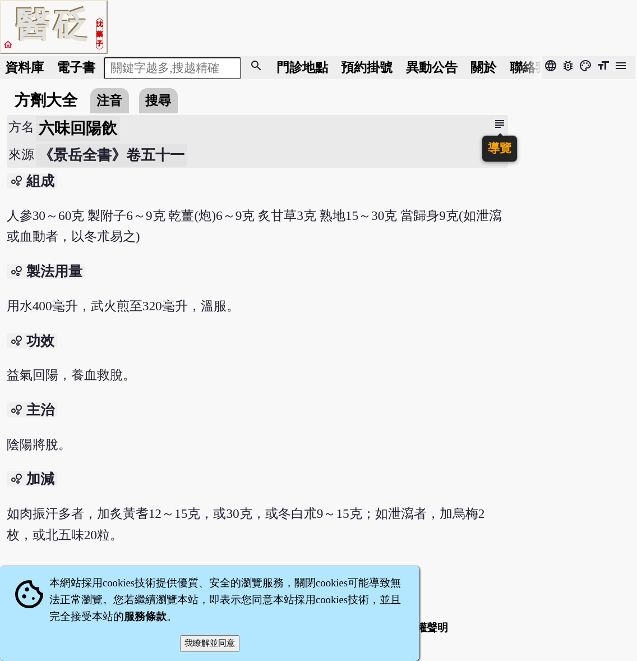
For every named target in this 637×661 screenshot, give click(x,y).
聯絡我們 (535, 67)
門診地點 (302, 67)
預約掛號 (367, 67)
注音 (109, 100)
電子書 (76, 67)
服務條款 (145, 616)
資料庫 (24, 67)
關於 (483, 67)
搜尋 (158, 100)
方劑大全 (46, 100)
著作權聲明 (421, 628)
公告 (432, 67)
